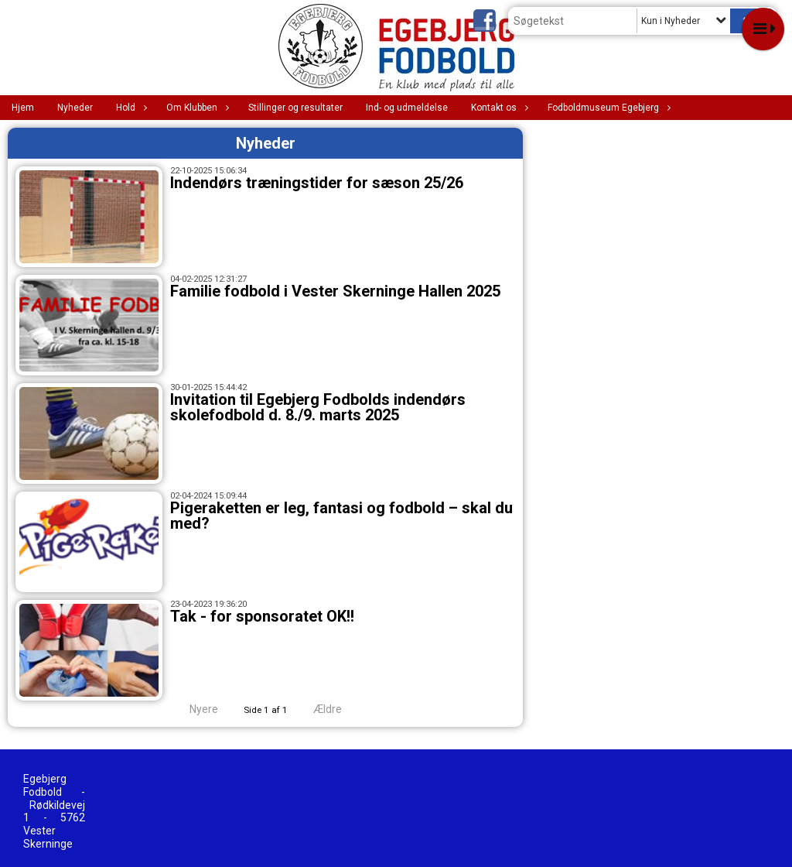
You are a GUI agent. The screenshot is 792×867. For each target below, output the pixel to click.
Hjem (23, 107)
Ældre (338, 709)
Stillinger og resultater (295, 107)
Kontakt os (497, 107)
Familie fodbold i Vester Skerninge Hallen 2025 (335, 291)
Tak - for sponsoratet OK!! (262, 616)
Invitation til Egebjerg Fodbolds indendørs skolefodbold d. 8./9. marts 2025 (318, 407)
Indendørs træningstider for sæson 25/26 (316, 182)
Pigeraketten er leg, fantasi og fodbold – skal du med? (341, 516)
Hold (129, 107)
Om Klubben (195, 107)
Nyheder (75, 107)
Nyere (194, 709)
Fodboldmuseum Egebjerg (607, 107)
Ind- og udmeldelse (407, 107)
